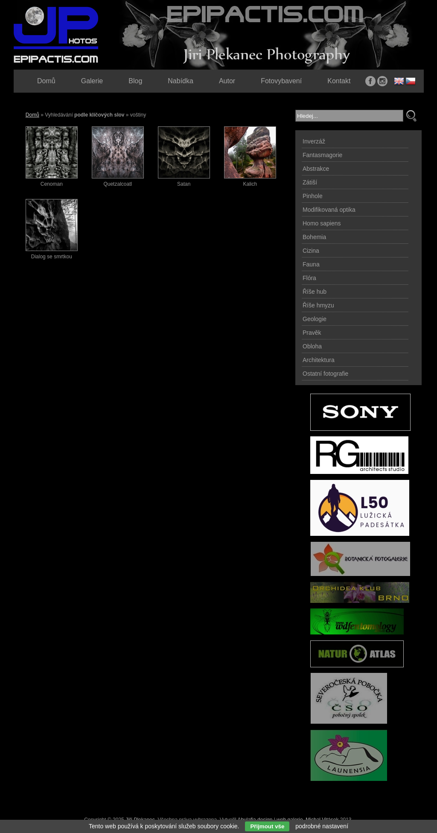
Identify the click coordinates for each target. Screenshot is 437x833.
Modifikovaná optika (329, 209)
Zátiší (310, 182)
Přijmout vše (267, 826)
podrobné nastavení (321, 826)
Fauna (311, 264)
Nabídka (180, 81)
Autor (227, 81)
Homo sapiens (322, 223)
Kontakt (338, 81)
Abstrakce (316, 168)
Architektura (319, 360)
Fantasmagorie (322, 155)
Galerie (92, 81)
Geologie (314, 319)
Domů (32, 115)
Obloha (312, 346)
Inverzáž (314, 141)
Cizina (311, 250)
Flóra (309, 278)
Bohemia (314, 237)
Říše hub (314, 291)
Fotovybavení (281, 81)
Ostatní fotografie (325, 373)
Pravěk (312, 332)
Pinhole (313, 196)
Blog (135, 81)
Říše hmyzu (318, 305)
